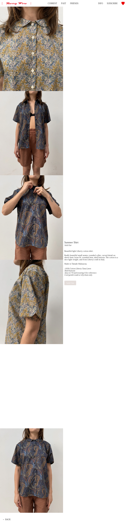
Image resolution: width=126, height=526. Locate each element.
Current (52, 3)
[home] (16, 2)
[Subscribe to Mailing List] (112, 3)
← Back (7, 519)
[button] (123, 3)
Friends (74, 3)
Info (100, 3)
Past (63, 3)
